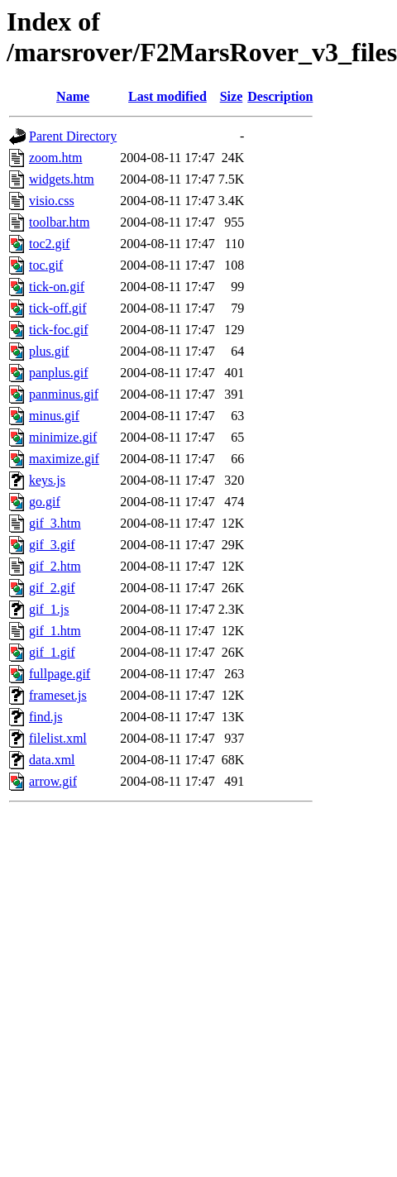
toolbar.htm (59, 222)
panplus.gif (58, 373)
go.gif (44, 502)
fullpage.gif (59, 674)
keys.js (47, 480)
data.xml (52, 760)
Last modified (167, 96)
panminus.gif (63, 394)
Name (72, 96)
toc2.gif (49, 244)
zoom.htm (55, 158)
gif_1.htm (55, 631)
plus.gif (49, 351)
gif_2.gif (52, 588)
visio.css (51, 201)
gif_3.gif (52, 545)
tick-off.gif (57, 308)
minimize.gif (63, 437)
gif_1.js (49, 609)
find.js (45, 717)
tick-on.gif (56, 287)
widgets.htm (61, 179)
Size (231, 96)
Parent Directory (73, 136)
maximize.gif (64, 459)
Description (280, 96)
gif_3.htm (55, 523)
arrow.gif (53, 781)
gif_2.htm (55, 566)
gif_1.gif (52, 652)
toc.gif (46, 265)
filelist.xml (58, 738)
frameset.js (58, 695)
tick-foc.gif (58, 330)
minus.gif (54, 416)
